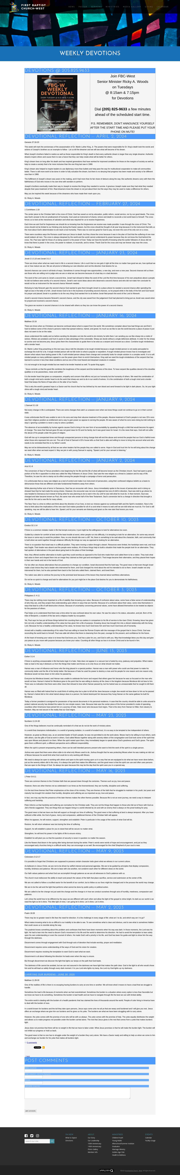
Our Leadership (93, 1140)
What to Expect (71, 1138)
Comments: (32, 1086)
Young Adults (117, 1140)
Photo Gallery (93, 1149)
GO (52, 1141)
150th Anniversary (94, 1143)
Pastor (95, 7)
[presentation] (86, 1105)
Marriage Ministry (118, 1149)
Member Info (93, 1152)
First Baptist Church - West (133, 1171)
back (28, 1056)
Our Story (91, 1138)
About (91, 1135)
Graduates (116, 1146)
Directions (69, 1140)
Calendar (163, 7)
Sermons (106, 7)
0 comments (32, 1043)
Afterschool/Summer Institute (123, 1143)
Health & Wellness (119, 1155)
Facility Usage (150, 1140)
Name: (30, 1068)
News (86, 7)
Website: (28, 1080)
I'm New (69, 1135)
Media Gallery (137, 7)
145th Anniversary (94, 1146)
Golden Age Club (118, 1152)
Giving (152, 7)
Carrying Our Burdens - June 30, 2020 (50, 974)
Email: (38, 1074)
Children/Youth (117, 1138)
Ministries (120, 7)
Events (149, 1135)
